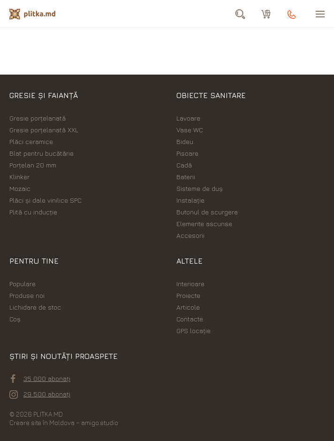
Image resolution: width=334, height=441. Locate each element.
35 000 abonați (40, 378)
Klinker (19, 177)
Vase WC (189, 130)
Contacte (189, 319)
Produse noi (27, 295)
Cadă (184, 165)
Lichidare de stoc (35, 307)
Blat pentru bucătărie (41, 153)
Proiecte (188, 295)
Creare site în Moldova (42, 422)
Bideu (184, 141)
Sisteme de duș (199, 188)
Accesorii (190, 235)
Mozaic (19, 188)
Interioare (190, 284)
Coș (15, 319)
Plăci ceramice (31, 141)
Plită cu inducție (33, 212)
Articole (188, 307)
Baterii (185, 177)
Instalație (190, 200)
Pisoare (187, 153)
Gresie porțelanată (37, 118)
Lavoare (188, 118)
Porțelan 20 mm (32, 165)
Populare (22, 284)
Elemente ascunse (204, 224)
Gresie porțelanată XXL (43, 130)
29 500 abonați (39, 394)
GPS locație (193, 331)
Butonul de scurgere (207, 212)
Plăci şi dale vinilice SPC (45, 200)
